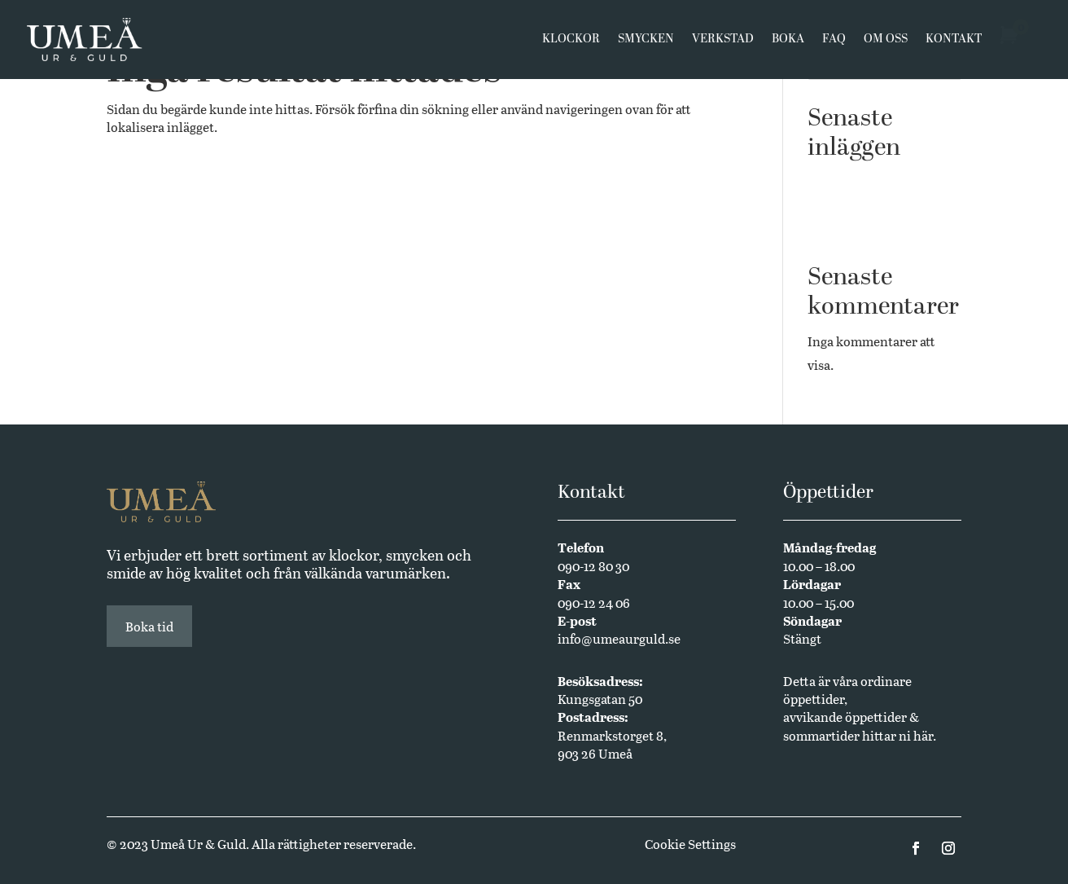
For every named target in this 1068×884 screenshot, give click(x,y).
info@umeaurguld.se (619, 638)
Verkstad (723, 42)
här (923, 735)
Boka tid (149, 626)
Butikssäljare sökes (863, 204)
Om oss (886, 42)
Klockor (571, 42)
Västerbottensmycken (871, 179)
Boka (788, 42)
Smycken (646, 42)
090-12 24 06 (594, 602)
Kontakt (954, 42)
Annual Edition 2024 (869, 229)
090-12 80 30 (593, 565)
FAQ (834, 42)
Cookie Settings (690, 843)
